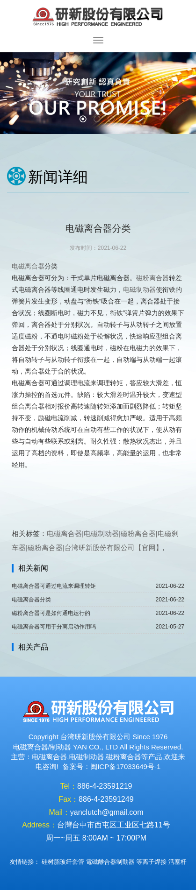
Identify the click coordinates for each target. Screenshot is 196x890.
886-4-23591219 (104, 786)
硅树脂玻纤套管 (63, 861)
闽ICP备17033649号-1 (125, 766)
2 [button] (98, 120)
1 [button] (84, 120)
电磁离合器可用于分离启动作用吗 (54, 626)
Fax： (68, 799)
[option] (98, 93)
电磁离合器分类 (31, 599)
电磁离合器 (28, 266)
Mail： (59, 812)
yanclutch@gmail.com (107, 812)
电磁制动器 (139, 289)
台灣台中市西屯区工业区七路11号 (113, 825)
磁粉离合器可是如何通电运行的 (51, 613)
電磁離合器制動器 (110, 861)
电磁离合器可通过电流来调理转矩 (54, 586)
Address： (39, 825)
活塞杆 (177, 861)
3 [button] (112, 120)
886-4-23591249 (106, 799)
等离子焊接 (151, 861)
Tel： (68, 786)
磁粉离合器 (152, 278)
